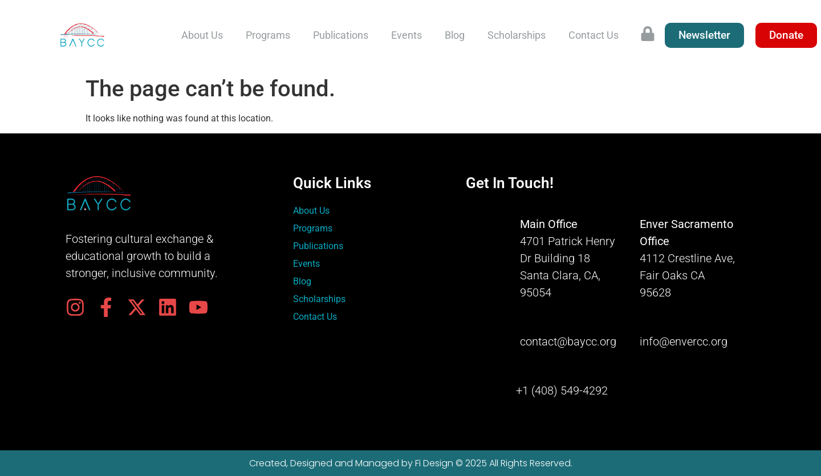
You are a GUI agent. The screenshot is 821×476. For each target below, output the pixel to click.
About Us (202, 35)
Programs (268, 35)
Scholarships (516, 35)
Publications (340, 35)
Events (406, 35)
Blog (455, 35)
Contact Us (593, 35)
